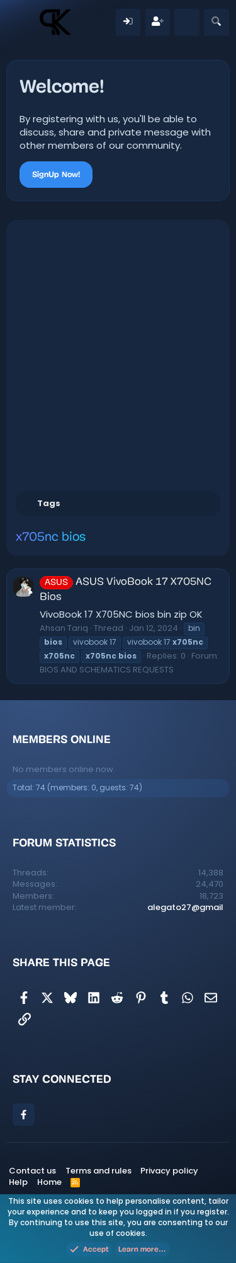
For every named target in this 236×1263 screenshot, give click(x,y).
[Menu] (22, 22)
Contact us (32, 1171)
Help (18, 1182)
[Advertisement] (118, 354)
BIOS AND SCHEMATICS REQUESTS (107, 670)
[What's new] (186, 22)
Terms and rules (98, 1171)
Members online (62, 739)
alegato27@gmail (185, 907)
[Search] (216, 22)
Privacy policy (169, 1171)
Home (49, 1182)
